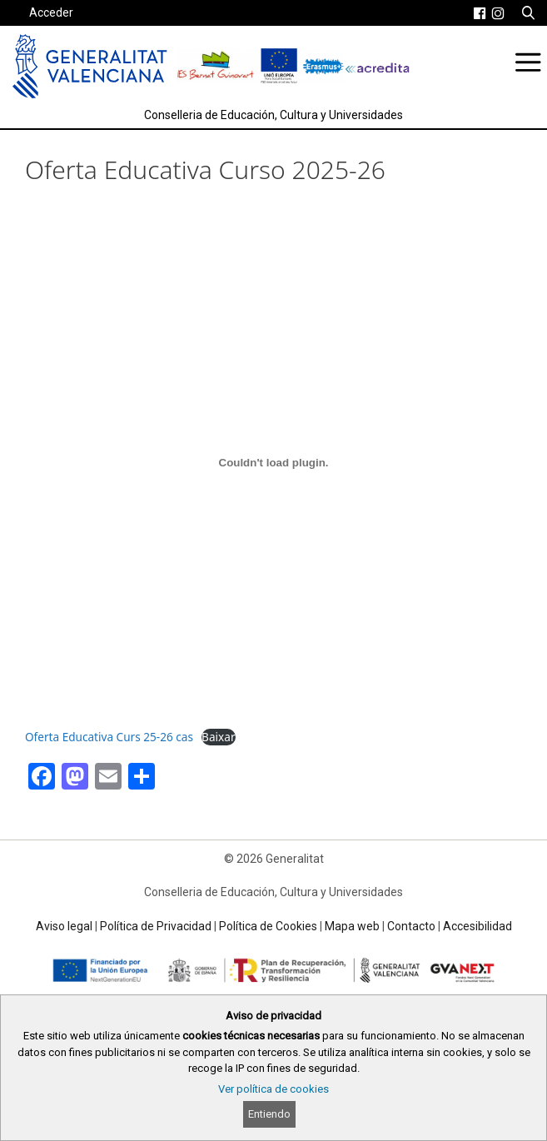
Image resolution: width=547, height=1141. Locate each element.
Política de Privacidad (155, 926)
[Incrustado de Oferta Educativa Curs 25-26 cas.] (273, 463)
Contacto (411, 926)
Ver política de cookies (273, 1089)
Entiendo (269, 1114)
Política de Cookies (268, 926)
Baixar (218, 737)
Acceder (51, 12)
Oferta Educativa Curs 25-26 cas (109, 737)
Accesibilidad (477, 926)
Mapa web (352, 926)
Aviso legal (64, 926)
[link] (479, 13)
